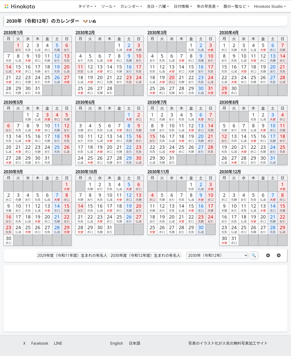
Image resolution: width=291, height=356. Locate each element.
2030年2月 (85, 32)
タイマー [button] (85, 6)
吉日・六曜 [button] (156, 6)
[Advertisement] (145, 298)
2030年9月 (13, 171)
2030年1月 (13, 32)
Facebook (39, 343)
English (116, 343)
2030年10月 (86, 171)
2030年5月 (13, 102)
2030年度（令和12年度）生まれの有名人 (146, 255)
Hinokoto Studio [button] (268, 6)
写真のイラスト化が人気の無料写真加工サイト (228, 343)
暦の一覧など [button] (234, 6)
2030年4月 (229, 32)
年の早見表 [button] (206, 6)
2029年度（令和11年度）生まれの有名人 (72, 255)
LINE (58, 343)
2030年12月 (230, 171)
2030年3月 (157, 32)
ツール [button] (106, 6)
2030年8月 (229, 102)
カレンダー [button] (129, 6)
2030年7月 (157, 102)
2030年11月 (158, 171)
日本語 (134, 343)
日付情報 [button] (181, 6)
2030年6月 (85, 102)
